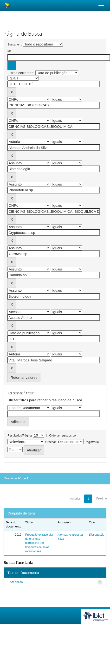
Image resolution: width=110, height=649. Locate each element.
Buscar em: (14, 44)
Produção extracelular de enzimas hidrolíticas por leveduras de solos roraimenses (39, 543)
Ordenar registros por (63, 435)
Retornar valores (24, 377)
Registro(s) (92, 442)
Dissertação (96, 534)
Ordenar (50, 442)
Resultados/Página (19, 435)
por (9, 50)
